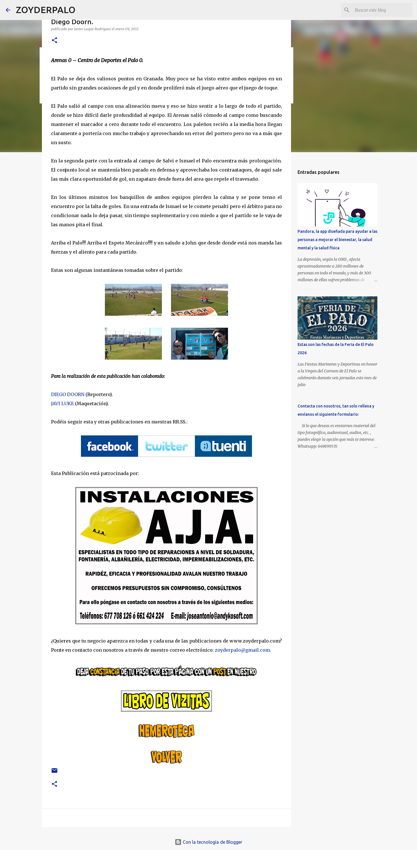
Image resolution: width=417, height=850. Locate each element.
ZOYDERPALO (46, 10)
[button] (54, 40)
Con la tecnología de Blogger (208, 842)
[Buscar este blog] (382, 10)
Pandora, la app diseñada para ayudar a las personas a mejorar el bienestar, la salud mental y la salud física (337, 239)
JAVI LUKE (62, 403)
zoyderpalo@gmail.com (242, 650)
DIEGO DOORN (67, 394)
